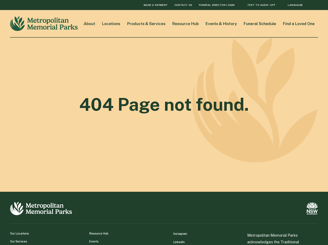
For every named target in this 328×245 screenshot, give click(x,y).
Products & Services (146, 23)
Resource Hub (185, 23)
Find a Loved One (299, 23)
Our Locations (19, 233)
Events (94, 241)
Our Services (18, 241)
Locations (111, 23)
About (89, 23)
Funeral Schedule (259, 23)
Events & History (221, 23)
